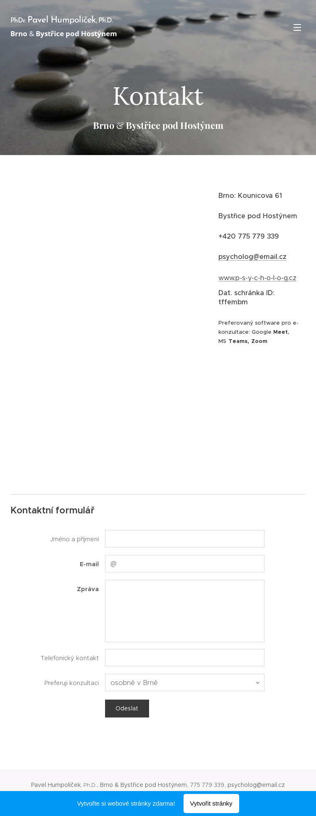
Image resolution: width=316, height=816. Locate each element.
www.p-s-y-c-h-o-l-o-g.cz (257, 278)
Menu (297, 27)
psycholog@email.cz (252, 256)
